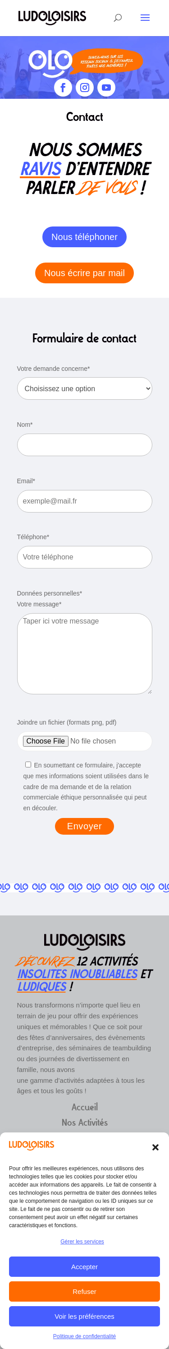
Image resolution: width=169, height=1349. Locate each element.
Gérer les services (82, 1241)
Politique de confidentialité (84, 1336)
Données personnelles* (49, 593)
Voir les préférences (84, 1316)
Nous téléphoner (84, 237)
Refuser (84, 1291)
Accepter (84, 1266)
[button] (155, 1147)
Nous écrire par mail (84, 273)
